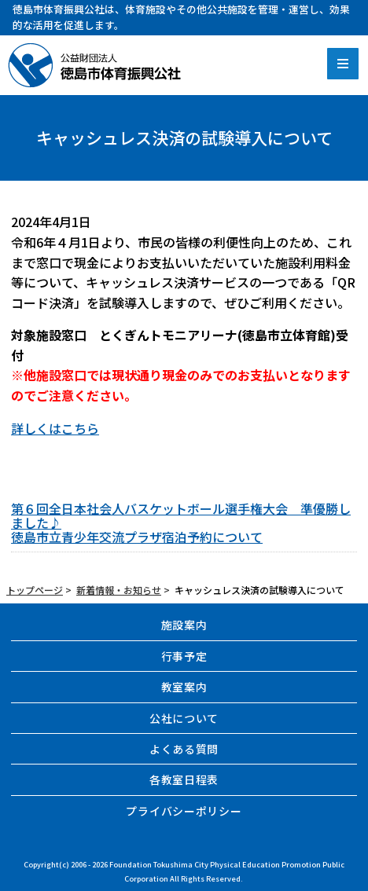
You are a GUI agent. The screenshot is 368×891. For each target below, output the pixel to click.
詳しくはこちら (55, 428)
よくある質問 (184, 749)
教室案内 (184, 687)
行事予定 (184, 656)
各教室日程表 (184, 779)
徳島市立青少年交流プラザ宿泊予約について (137, 536)
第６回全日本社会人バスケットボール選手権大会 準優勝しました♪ (181, 515)
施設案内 (184, 624)
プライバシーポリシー (183, 811)
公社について (184, 718)
